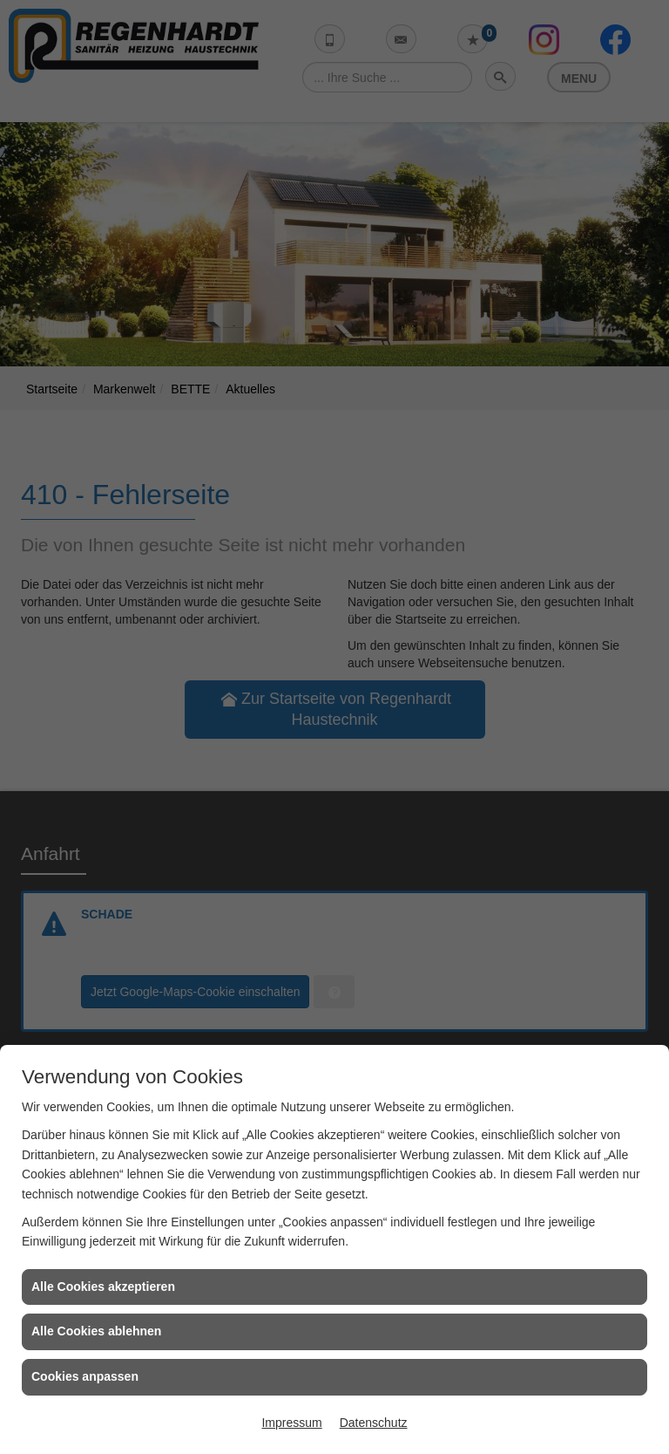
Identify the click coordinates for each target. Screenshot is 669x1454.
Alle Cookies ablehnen (96, 1331)
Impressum (291, 1423)
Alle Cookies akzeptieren (103, 1287)
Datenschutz (374, 1423)
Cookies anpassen (85, 1376)
